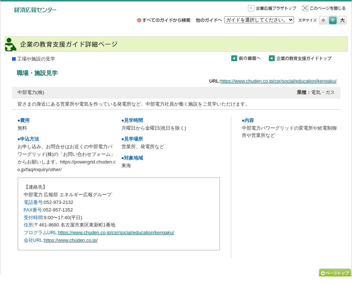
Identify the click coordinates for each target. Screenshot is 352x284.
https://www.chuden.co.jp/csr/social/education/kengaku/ (279, 81)
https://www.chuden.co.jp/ (70, 240)
